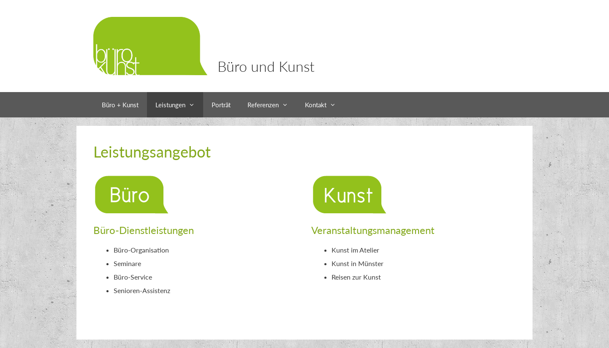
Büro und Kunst (266, 66)
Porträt (221, 105)
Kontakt (324, 104)
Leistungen (179, 104)
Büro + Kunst (120, 105)
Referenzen (271, 104)
